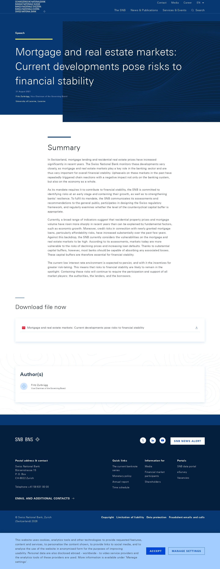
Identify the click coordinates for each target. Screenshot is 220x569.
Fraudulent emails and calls (187, 517)
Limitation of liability (130, 517)
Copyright (107, 517)
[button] (201, 7)
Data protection (157, 517)
